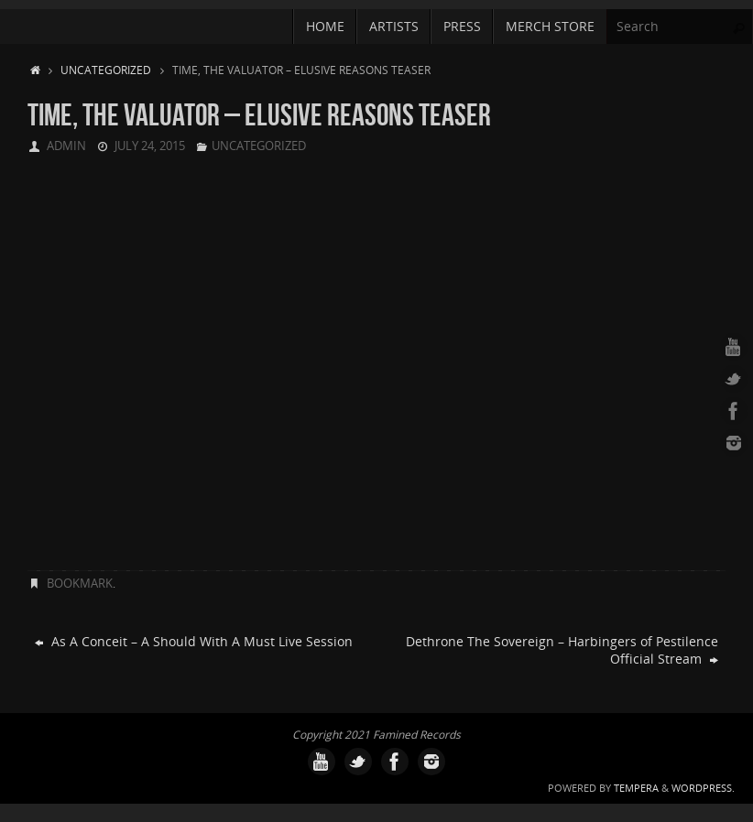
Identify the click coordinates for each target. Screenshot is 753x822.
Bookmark (80, 583)
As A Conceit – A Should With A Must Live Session (194, 641)
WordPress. (703, 788)
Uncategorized (105, 69)
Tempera (636, 788)
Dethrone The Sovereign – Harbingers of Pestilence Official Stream (562, 650)
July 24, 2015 (150, 145)
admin (66, 145)
